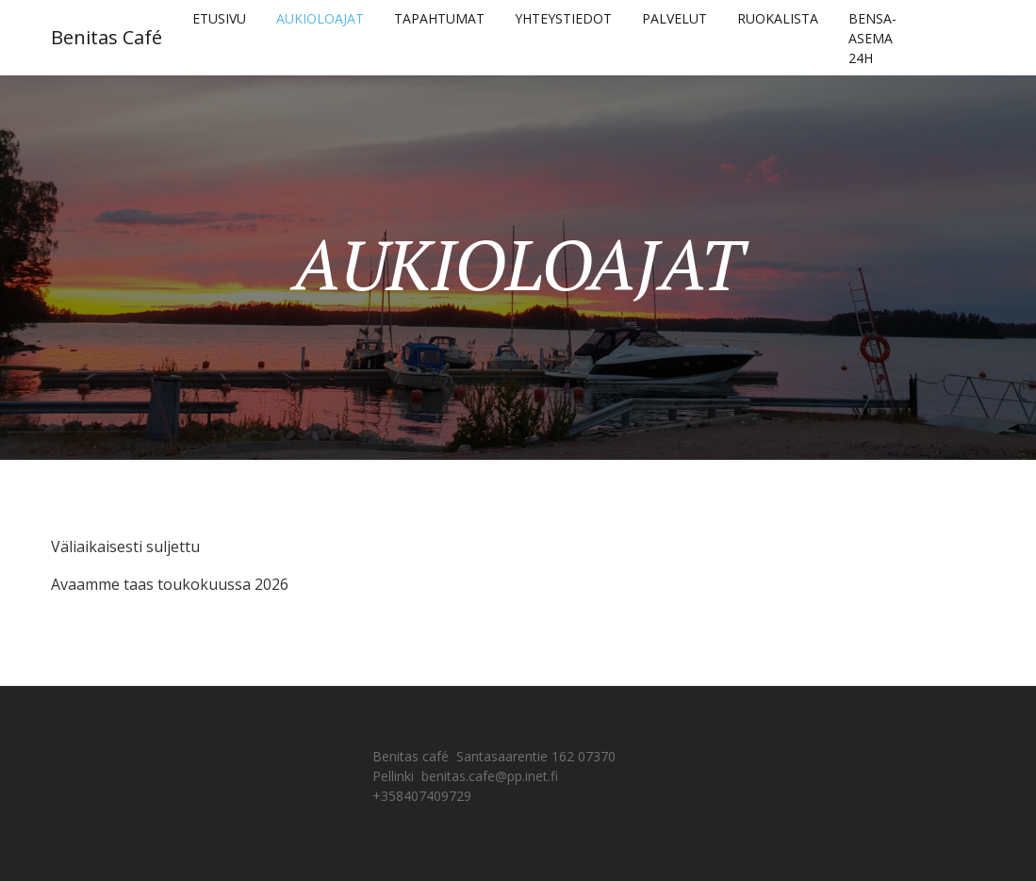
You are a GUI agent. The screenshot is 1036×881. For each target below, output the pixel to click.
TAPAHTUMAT (439, 18)
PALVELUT (674, 18)
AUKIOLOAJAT (320, 18)
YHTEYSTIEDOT (563, 18)
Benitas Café (106, 37)
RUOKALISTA (777, 18)
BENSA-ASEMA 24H (872, 38)
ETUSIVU (219, 18)
